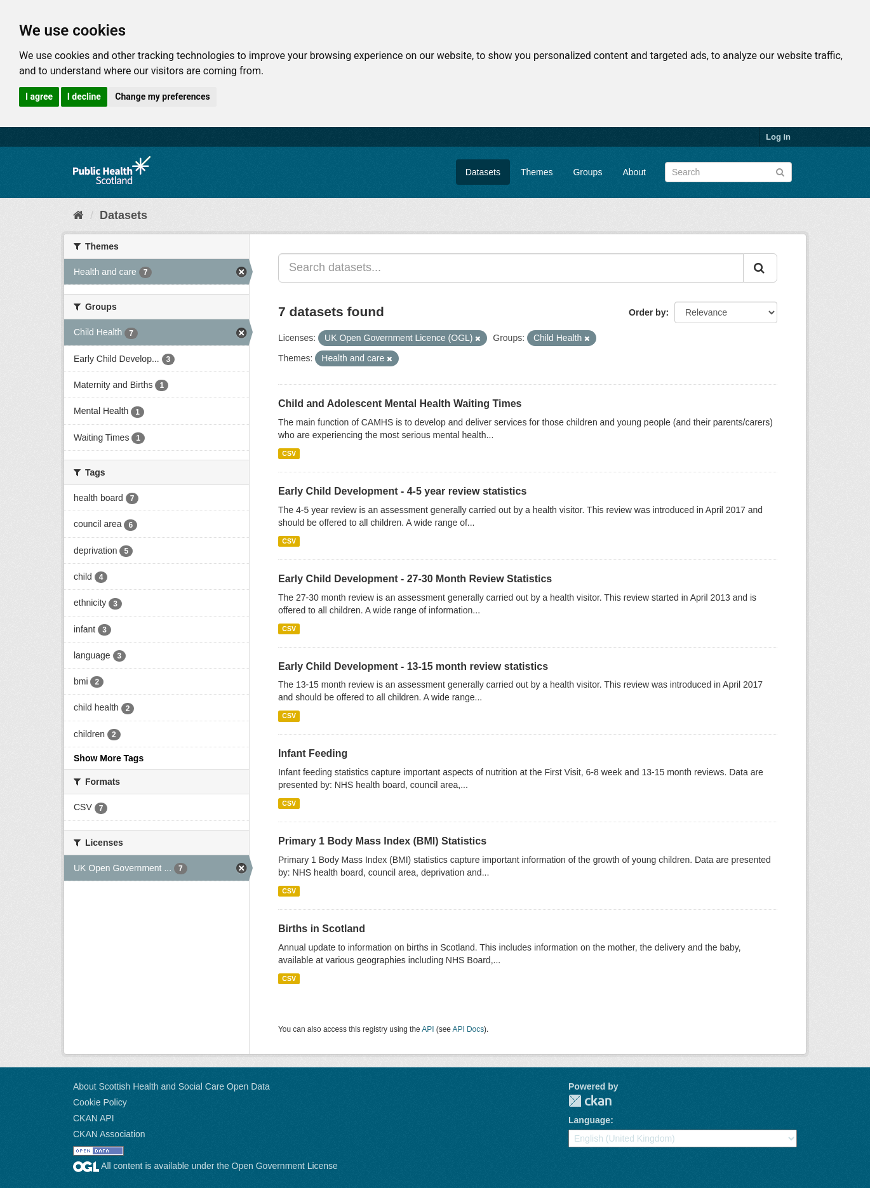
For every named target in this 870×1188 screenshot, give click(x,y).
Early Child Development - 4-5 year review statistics (402, 491)
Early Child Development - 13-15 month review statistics (413, 666)
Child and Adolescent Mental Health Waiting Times (399, 403)
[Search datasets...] (511, 268)
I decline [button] (84, 96)
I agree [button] (39, 96)
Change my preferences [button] (162, 96)
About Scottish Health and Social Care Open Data (171, 1086)
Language (589, 1120)
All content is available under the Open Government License (205, 1166)
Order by (647, 312)
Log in (778, 137)
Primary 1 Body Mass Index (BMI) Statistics (382, 841)
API (428, 1029)
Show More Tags (109, 758)
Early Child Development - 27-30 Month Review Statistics (415, 578)
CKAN (590, 1100)
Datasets (482, 172)
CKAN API (93, 1118)
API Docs (469, 1029)
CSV (289, 453)
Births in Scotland (321, 928)
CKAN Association (109, 1134)
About (634, 172)
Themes (537, 172)
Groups (587, 172)
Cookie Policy (100, 1102)
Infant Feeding (312, 753)
